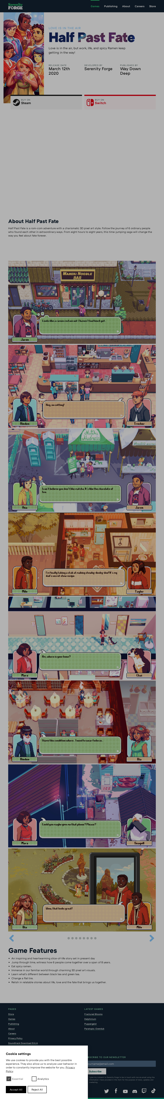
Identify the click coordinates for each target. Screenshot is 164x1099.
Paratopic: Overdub (94, 1028)
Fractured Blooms (93, 1014)
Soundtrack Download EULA (23, 1043)
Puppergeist (90, 1023)
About (126, 6)
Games (95, 6)
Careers (140, 6)
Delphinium (90, 1019)
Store (152, 6)
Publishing (110, 6)
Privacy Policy (15, 1038)
